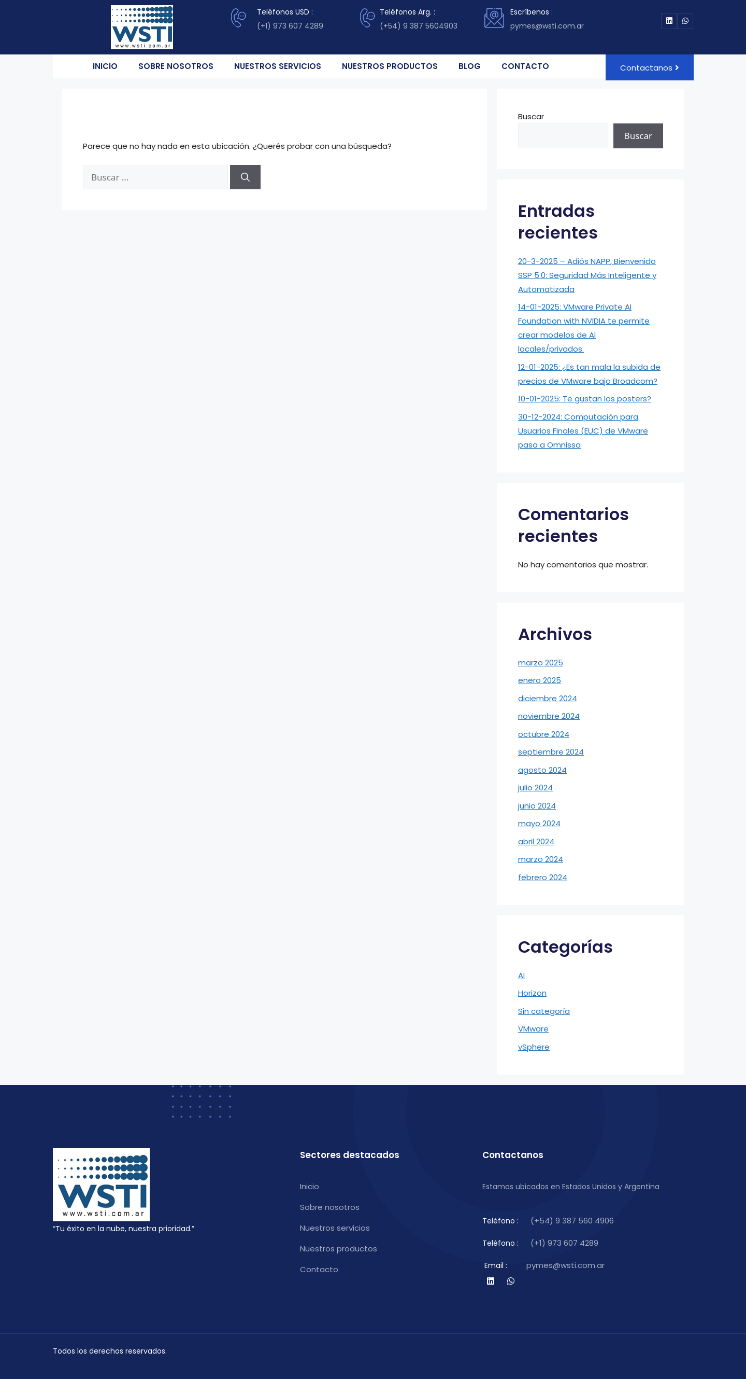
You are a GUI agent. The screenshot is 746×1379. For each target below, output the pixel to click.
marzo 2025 (540, 662)
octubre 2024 (543, 734)
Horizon (532, 992)
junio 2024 (537, 805)
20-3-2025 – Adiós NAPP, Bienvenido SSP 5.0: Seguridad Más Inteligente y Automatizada (587, 275)
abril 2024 (536, 841)
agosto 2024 (542, 769)
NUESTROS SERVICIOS (277, 66)
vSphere (534, 1046)
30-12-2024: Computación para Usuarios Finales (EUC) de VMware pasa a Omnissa (583, 430)
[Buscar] (245, 177)
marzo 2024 (540, 859)
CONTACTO (525, 66)
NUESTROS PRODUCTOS (390, 66)
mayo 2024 (539, 823)
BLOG (469, 66)
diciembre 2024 (547, 698)
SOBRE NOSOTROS (175, 66)
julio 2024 (535, 787)
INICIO (105, 66)
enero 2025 (539, 680)
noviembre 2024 (549, 716)
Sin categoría (544, 1011)
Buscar (531, 116)
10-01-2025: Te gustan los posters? (584, 398)
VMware (533, 1028)
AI (521, 975)
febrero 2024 (542, 877)
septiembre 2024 (551, 751)
